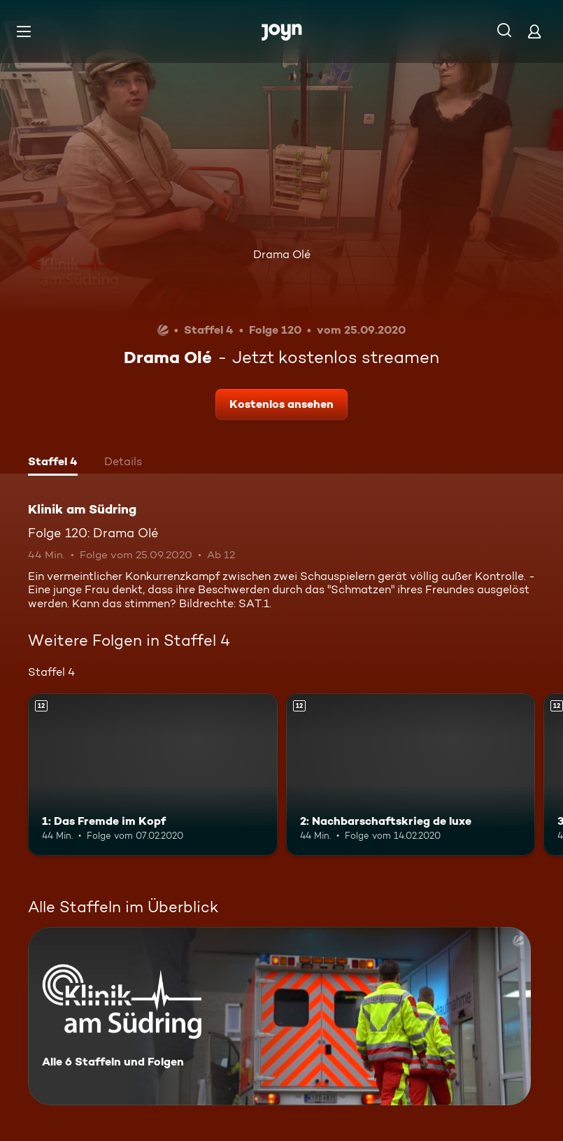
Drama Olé (282, 254)
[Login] (534, 31)
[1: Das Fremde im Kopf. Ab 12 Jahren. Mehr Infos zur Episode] (153, 774)
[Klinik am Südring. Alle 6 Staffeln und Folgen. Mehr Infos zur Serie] (279, 1016)
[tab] (52, 463)
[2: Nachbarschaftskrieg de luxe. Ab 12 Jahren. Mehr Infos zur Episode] (411, 774)
